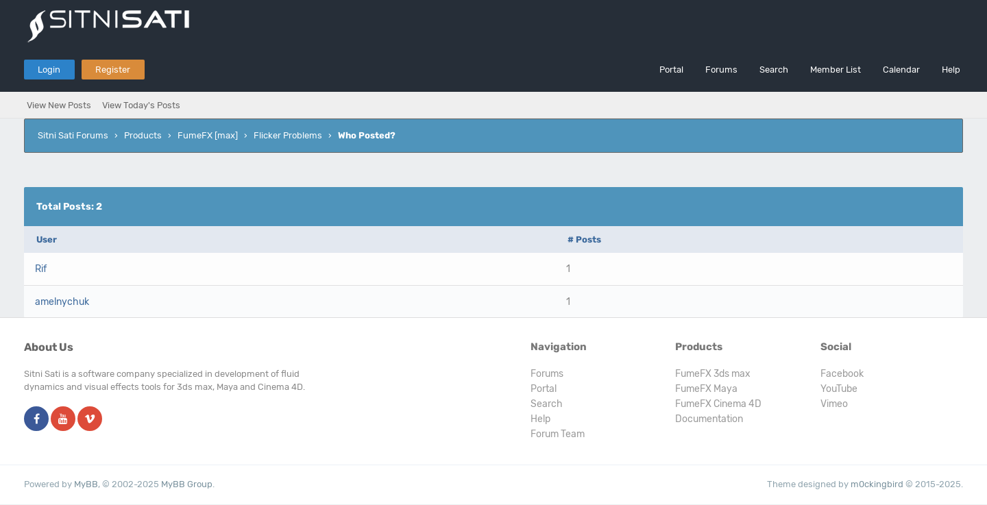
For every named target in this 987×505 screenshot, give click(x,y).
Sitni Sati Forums (73, 135)
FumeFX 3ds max (713, 374)
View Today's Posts (141, 105)
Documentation (709, 419)
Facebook (842, 374)
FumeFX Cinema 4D (718, 404)
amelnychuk (62, 302)
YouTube (838, 389)
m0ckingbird (877, 484)
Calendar (901, 69)
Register (112, 69)
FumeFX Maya (706, 389)
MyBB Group (186, 484)
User (46, 239)
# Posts (584, 239)
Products (143, 135)
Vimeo (834, 404)
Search (773, 69)
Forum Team (558, 434)
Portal (671, 69)
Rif (41, 269)
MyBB (86, 484)
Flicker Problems (288, 135)
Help (951, 69)
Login (49, 69)
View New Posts (59, 105)
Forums (721, 69)
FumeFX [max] (208, 135)
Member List (835, 69)
